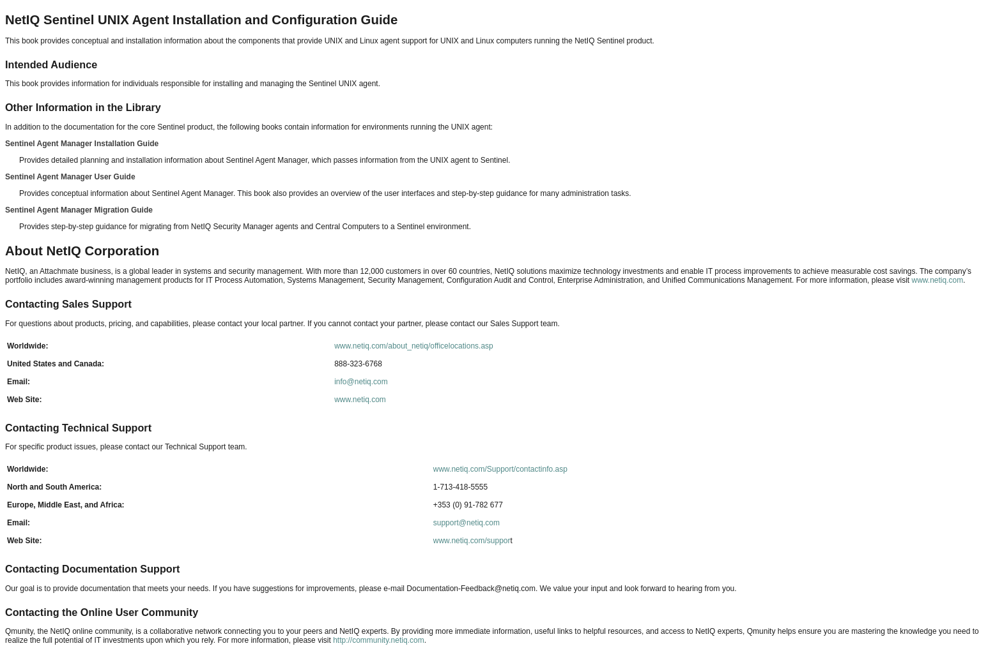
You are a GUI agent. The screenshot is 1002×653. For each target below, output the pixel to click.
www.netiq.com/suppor (472, 540)
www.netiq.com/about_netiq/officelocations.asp (413, 346)
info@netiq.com (361, 381)
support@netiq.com (466, 522)
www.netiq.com (937, 280)
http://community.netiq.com (378, 640)
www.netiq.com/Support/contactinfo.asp (500, 469)
